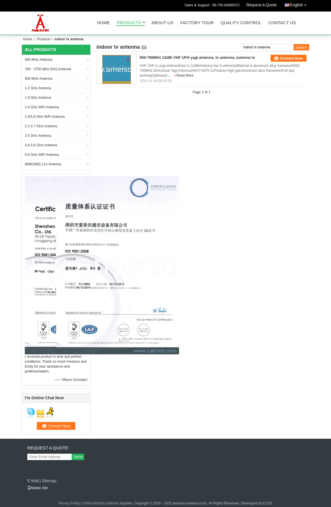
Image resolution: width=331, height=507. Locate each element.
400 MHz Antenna (38, 60)
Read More (184, 75)
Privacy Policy (69, 503)
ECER (267, 503)
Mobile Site (37, 488)
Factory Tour (197, 23)
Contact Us (282, 23)
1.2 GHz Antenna (38, 88)
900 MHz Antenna (38, 79)
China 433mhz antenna (101, 503)
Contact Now (291, 58)
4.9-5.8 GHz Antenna (41, 145)
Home (103, 23)
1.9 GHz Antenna (38, 98)
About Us (162, 23)
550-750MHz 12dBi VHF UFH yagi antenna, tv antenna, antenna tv (197, 57)
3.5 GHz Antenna (38, 136)
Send (77, 457)
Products (129, 23)
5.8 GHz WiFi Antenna (42, 155)
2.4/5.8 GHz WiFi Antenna (45, 117)
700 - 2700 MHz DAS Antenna (48, 69)
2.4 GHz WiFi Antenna (42, 107)
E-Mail (33, 480)
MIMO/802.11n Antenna (43, 164)
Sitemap (48, 480)
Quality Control (241, 23)
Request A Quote (261, 5)
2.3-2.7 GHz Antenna (41, 126)
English (299, 4)
